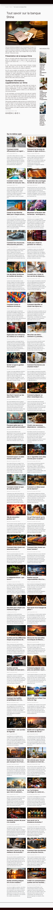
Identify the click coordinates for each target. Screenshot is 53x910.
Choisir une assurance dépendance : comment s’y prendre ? (36, 427)
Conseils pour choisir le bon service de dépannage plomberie (36, 276)
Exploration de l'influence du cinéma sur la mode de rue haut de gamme (16, 336)
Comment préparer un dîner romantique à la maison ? (35, 397)
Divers (11, 7)
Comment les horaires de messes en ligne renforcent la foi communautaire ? (36, 151)
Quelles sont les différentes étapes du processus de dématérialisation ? (16, 639)
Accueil (6, 7)
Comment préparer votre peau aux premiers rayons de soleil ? (36, 669)
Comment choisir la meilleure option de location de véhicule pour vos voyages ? (43, 120)
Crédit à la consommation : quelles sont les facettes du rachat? (36, 882)
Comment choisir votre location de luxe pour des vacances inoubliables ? (15, 182)
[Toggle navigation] (3, 2)
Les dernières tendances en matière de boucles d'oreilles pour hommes (15, 276)
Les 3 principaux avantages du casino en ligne (35, 792)
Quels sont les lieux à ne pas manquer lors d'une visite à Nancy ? (15, 761)
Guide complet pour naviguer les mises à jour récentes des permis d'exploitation (43, 95)
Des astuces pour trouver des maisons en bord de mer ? (36, 761)
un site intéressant (23, 61)
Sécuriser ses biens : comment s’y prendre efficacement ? (34, 336)
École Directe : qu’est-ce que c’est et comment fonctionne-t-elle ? (15, 792)
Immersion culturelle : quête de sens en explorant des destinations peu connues (43, 69)
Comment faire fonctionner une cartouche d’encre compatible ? (36, 852)
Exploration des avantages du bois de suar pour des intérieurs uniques (36, 182)
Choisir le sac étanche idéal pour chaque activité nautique (16, 214)
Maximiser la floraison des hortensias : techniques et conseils (36, 214)
